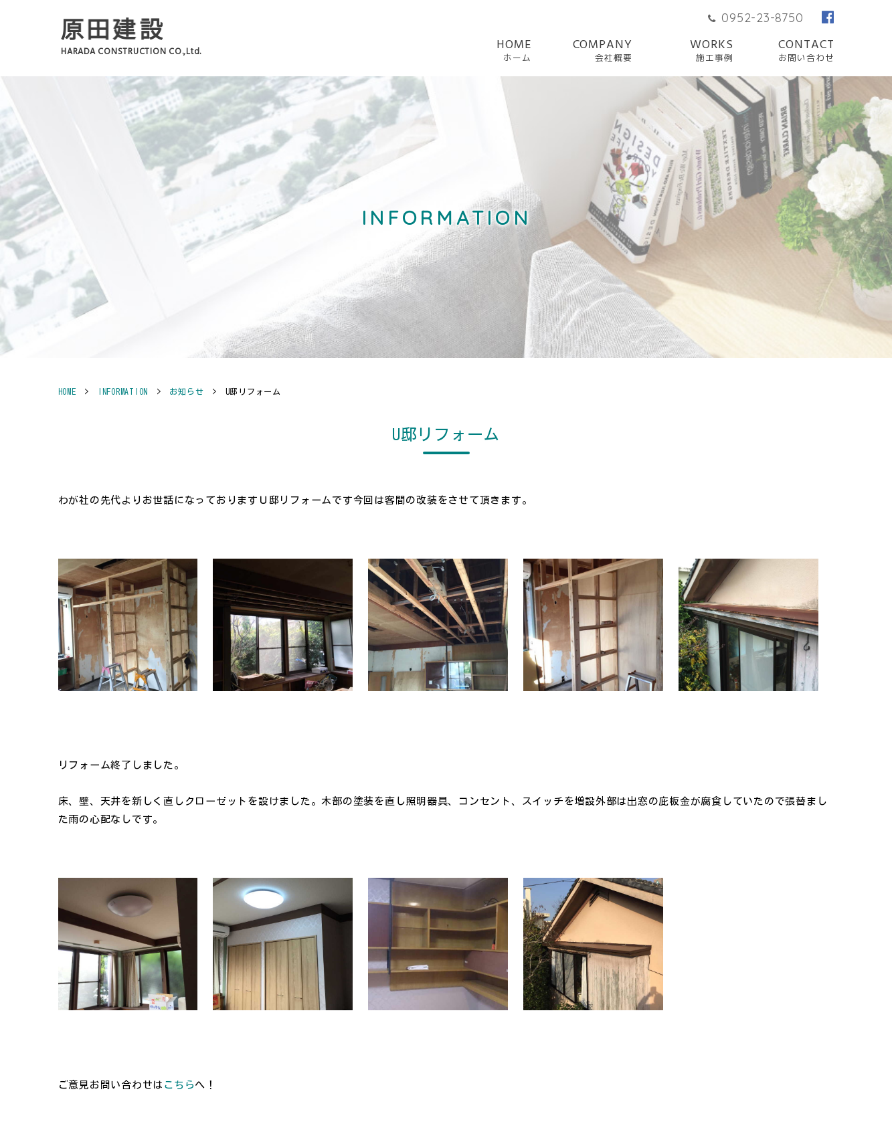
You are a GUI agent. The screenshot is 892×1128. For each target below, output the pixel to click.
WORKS (711, 51)
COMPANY (602, 51)
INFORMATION (123, 391)
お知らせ (186, 391)
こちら (179, 1085)
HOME (514, 51)
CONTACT (806, 51)
